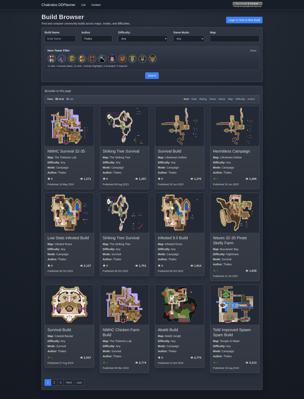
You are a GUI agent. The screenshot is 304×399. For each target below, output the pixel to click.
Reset (253, 50)
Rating (203, 99)
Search (152, 75)
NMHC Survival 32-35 (66, 151)
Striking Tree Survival (121, 151)
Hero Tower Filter (59, 50)
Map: (213, 32)
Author (85, 32)
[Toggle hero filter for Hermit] (132, 58)
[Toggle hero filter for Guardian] (152, 58)
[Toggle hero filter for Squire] (52, 58)
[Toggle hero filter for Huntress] (72, 58)
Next (69, 382)
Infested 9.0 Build (173, 238)
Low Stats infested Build (68, 238)
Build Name (52, 32)
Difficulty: (124, 32)
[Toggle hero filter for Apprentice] (62, 58)
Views (212, 99)
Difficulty (240, 99)
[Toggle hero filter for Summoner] (102, 58)
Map (230, 99)
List (83, 4)
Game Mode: (181, 32)
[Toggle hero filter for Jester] (112, 58)
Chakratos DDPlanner (58, 5)
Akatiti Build (168, 330)
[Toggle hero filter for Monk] (82, 58)
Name (222, 99)
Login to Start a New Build (244, 20)
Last (79, 382)
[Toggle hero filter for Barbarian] (122, 58)
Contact (96, 4)
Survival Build (169, 151)
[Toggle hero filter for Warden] (142, 58)
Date (194, 99)
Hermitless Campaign (231, 151)
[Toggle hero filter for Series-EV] (92, 58)
